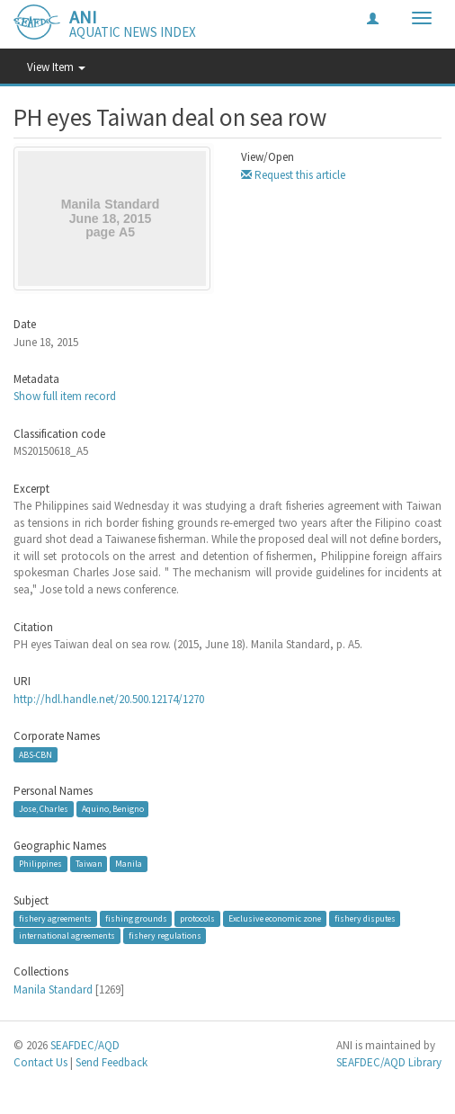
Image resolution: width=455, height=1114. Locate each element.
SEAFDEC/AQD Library (389, 1062)
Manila (128, 863)
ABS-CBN (35, 755)
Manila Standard (53, 989)
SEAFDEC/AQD (85, 1045)
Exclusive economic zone (274, 918)
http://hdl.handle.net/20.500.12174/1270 (108, 699)
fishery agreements (55, 918)
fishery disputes (365, 918)
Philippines (40, 863)
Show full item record (64, 396)
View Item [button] (56, 67)
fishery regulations (165, 935)
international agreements (67, 935)
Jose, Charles (43, 809)
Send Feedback (111, 1062)
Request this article (293, 175)
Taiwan (89, 863)
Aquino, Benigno (113, 809)
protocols (197, 918)
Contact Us (40, 1062)
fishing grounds (136, 918)
